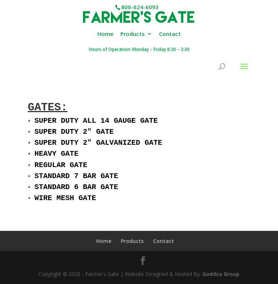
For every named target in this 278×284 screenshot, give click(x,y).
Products (132, 34)
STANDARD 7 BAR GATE (76, 180)
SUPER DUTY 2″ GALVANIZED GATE (98, 144)
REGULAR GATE (61, 168)
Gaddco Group (220, 273)
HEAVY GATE (57, 156)
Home (105, 34)
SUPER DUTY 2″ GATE (74, 132)
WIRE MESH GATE (65, 203)
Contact (170, 34)
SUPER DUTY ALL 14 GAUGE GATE (96, 121)
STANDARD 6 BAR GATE (76, 191)
